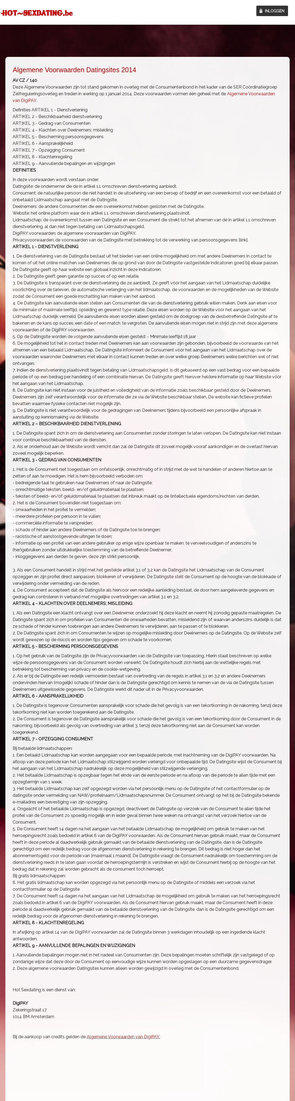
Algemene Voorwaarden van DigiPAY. (123, 1036)
